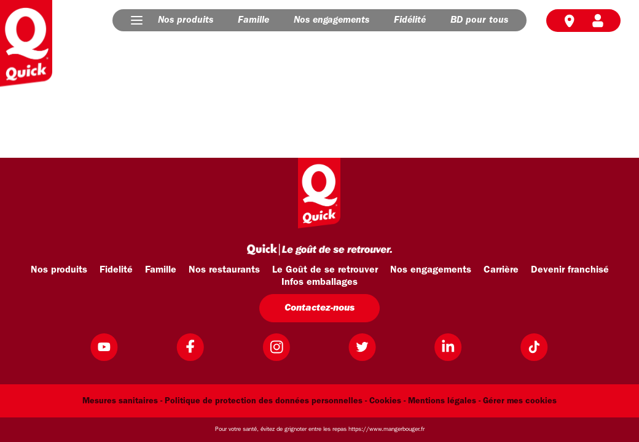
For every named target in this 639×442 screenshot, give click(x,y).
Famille (253, 20)
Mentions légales (442, 401)
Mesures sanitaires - (122, 401)
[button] (137, 20)
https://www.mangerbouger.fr (386, 429)
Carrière (501, 270)
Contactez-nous (319, 308)
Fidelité (116, 270)
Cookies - (387, 401)
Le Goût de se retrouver (325, 270)
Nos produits (185, 20)
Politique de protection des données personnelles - (266, 401)
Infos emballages (319, 282)
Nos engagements (331, 20)
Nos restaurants (224, 270)
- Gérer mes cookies (518, 401)
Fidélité (410, 20)
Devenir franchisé (570, 270)
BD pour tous (479, 20)
